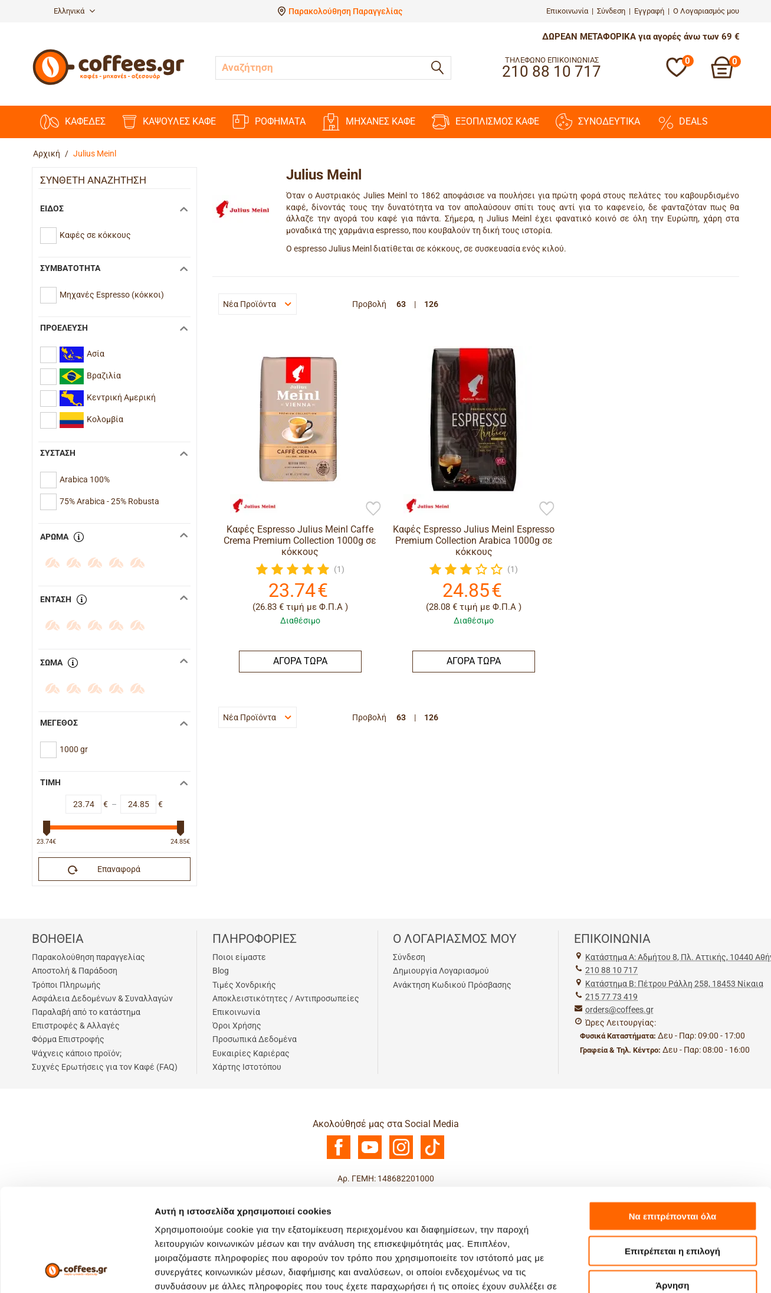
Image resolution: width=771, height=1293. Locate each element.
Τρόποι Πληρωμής (66, 985)
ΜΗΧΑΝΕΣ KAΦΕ (368, 121)
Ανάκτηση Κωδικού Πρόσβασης (452, 985)
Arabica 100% (85, 479)
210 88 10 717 (611, 970)
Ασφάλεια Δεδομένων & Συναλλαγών (102, 998)
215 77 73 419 (611, 996)
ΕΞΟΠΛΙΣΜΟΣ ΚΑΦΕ (485, 122)
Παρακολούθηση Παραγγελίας (345, 11)
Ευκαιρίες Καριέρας (251, 1053)
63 (401, 304)
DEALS (682, 121)
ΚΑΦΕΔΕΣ (73, 122)
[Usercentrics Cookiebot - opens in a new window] (76, 1270)
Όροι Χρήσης (236, 1025)
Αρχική (46, 153)
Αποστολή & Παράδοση (74, 970)
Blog (220, 970)
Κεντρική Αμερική (108, 398)
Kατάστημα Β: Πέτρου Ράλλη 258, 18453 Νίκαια (674, 983)
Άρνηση (672, 1189)
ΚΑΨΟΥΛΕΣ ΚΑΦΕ (169, 122)
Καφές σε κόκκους (95, 235)
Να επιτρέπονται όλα (673, 1120)
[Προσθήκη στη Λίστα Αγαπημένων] (373, 509)
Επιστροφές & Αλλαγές (76, 1025)
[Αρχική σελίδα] (108, 83)
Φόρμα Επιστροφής (68, 1039)
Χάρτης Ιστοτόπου (246, 1067)
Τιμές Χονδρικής (244, 985)
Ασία (82, 355)
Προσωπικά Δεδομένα (254, 1039)
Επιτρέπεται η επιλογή (672, 1155)
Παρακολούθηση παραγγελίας (88, 957)
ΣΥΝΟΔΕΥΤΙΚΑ (598, 121)
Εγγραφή (649, 10)
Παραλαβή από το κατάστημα (86, 1012)
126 (431, 304)
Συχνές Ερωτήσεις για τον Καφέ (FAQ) (105, 1067)
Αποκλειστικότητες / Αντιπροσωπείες (285, 998)
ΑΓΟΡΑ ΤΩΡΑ (300, 661)
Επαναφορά (104, 869)
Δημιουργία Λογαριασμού (441, 970)
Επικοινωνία (567, 10)
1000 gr (74, 749)
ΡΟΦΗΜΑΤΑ (269, 122)
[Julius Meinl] (247, 506)
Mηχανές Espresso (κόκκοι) (112, 294)
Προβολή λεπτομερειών (205, 1270)
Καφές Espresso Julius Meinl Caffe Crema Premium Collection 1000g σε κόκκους (300, 540)
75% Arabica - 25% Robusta (109, 501)
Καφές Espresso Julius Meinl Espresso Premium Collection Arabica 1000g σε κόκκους (474, 540)
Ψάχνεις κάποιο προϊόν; (77, 1053)
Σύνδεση (611, 10)
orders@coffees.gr (619, 1009)
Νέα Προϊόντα (257, 304)
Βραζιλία (90, 376)
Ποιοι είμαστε (239, 957)
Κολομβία (91, 420)
